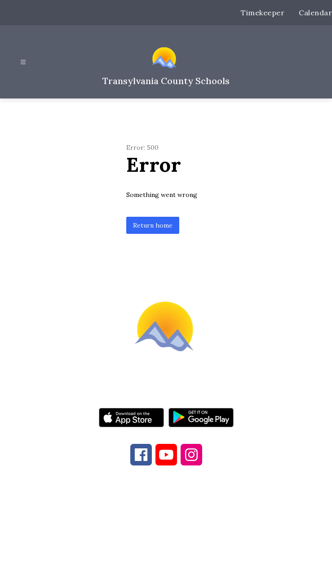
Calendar (315, 12)
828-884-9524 (232, 519)
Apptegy (185, 555)
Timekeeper (262, 12)
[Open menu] (23, 62)
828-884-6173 (152, 519)
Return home (153, 225)
